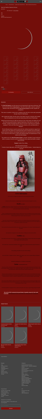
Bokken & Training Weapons (27, 378)
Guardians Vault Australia (5, 390)
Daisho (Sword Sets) (25, 375)
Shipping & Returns (4, 368)
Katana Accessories (25, 377)
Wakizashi (23, 376)
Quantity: (2, 87)
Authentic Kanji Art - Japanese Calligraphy (29, 366)
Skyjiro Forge (3, 394)
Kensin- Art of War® (25, 383)
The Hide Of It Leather (5, 395)
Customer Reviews (4, 366)
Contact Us (3, 369)
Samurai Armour (24, 369)
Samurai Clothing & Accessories (27, 370)
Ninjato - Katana (24, 374)
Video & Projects (4, 371)
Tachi (22, 372)
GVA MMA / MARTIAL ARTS (26, 380)
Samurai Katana (24, 371)
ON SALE (23, 367)
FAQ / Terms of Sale (4, 372)
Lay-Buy (2, 370)
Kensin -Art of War (4, 391)
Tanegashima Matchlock (26, 382)
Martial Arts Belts (25, 385)
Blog (2, 364)
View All (2, 396)
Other (23, 384)
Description (3, 102)
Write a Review (15, 10)
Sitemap (2, 374)
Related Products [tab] (4, 303)
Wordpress (3, 367)
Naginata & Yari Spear (25, 379)
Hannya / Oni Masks (25, 368)
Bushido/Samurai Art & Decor (27, 364)
